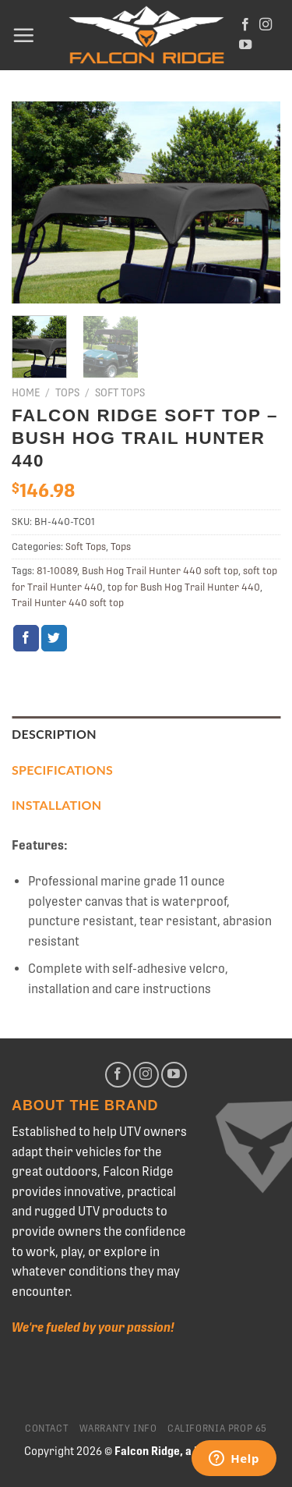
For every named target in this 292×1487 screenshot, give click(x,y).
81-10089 (57, 571)
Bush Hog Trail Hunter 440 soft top (160, 571)
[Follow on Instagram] (265, 25)
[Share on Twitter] (54, 638)
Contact (47, 1428)
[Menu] (23, 35)
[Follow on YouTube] (245, 45)
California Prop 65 (217, 1428)
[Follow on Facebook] (245, 25)
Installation (56, 804)
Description (54, 733)
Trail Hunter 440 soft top (68, 603)
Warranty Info (118, 1428)
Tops (67, 392)
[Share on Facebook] (26, 638)
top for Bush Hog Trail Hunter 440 (183, 587)
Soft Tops (120, 392)
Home (26, 392)
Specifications (62, 769)
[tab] (146, 734)
